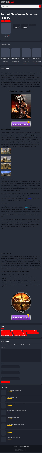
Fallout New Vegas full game (19, 333)
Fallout (30, 199)
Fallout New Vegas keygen (7, 336)
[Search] (21, 6)
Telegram (16, 28)
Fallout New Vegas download (30, 331)
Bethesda (27, 208)
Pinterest (32, 25)
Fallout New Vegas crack (16, 331)
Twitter (23, 25)
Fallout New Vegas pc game (20, 336)
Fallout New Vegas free (6, 333)
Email (2, 370)
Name (2, 364)
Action (9, 12)
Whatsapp (24, 28)
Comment (3, 348)
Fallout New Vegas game (32, 333)
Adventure (8, 21)
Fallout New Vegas (5, 331)
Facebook (16, 25)
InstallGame (26, 447)
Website (2, 376)
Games (5, 12)
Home (2, 12)
